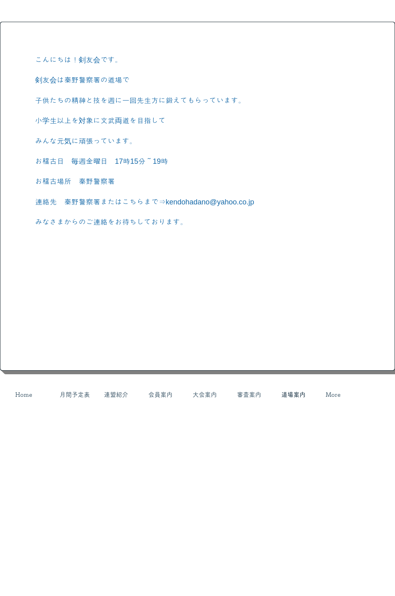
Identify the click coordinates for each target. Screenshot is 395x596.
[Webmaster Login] (326, 423)
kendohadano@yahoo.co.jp (210, 202)
